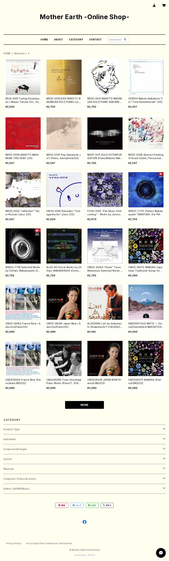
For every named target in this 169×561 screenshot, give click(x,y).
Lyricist (8, 459)
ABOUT (58, 39)
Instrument (10, 439)
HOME (44, 39)
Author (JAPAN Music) (16, 488)
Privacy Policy (13, 543)
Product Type (12, 429)
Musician (19, 53)
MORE (84, 405)
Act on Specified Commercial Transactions (49, 543)
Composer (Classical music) (20, 478)
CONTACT (95, 39)
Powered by (84, 555)
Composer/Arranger (15, 449)
